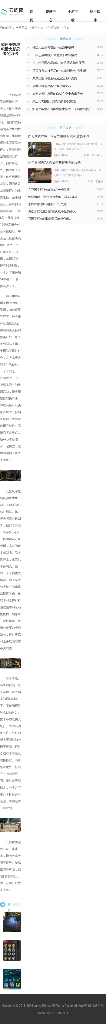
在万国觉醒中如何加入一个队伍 (49, 189)
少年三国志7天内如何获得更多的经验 (54, 162)
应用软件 (95, 16)
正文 (66, 27)
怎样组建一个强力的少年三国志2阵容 (52, 197)
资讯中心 (51, 16)
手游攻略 (53, 27)
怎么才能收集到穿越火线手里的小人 (52, 211)
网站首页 (21, 27)
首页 (31, 16)
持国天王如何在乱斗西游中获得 (53, 47)
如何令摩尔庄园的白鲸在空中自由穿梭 (57, 93)
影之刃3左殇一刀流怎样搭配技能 (54, 101)
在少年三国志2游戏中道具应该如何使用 (58, 62)
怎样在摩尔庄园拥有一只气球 (47, 204)
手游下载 (73, 16)
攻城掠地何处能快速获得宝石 (51, 86)
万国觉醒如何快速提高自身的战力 (50, 218)
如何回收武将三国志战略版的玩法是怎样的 (58, 136)
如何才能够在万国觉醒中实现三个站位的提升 (62, 109)
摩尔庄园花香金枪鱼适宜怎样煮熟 (54, 78)
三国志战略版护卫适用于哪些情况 (54, 55)
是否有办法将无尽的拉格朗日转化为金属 (59, 70)
